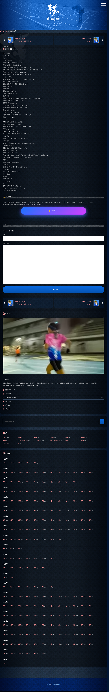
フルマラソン (38, 440)
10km (4, 440)
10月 (19, 472)
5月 (4, 463)
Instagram (7, 409)
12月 (4, 472)
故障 (82, 440)
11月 (12, 472)
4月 (11, 463)
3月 (19, 463)
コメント (6, 243)
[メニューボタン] (104, 5)
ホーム (5, 31)
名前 (4, 234)
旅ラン (20, 437)
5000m (83, 437)
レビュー (5, 443)
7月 (43, 472)
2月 (27, 463)
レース (5, 437)
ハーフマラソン (23, 440)
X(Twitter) (7, 405)
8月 (35, 472)
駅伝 (67, 440)
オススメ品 (8, 401)
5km (67, 437)
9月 (27, 472)
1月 (35, 463)
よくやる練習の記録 (10, 397)
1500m (52, 437)
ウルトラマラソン (55, 440)
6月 (51, 472)
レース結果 (8, 393)
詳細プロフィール (10, 390)
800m (35, 437)
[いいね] (53, 211)
